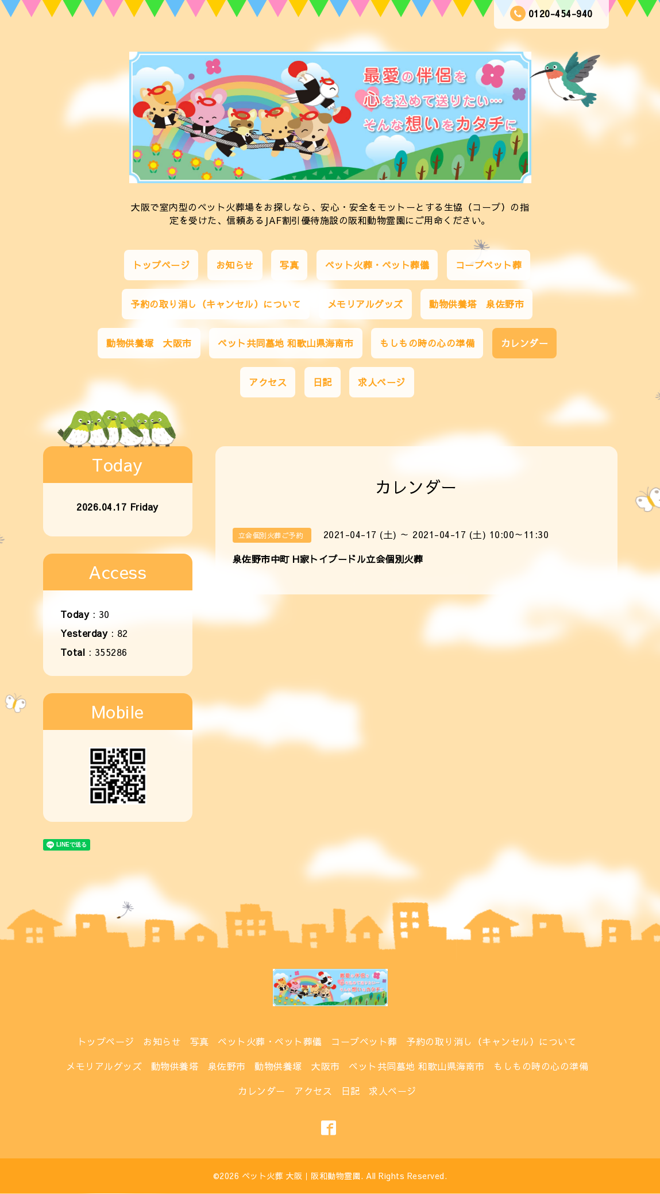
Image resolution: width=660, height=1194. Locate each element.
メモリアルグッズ (365, 303)
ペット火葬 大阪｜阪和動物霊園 (301, 1175)
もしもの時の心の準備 (427, 343)
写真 (289, 264)
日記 (322, 382)
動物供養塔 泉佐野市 (476, 303)
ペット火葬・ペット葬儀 (377, 264)
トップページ (161, 264)
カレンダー (525, 343)
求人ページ (382, 382)
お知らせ (235, 264)
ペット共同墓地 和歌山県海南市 (286, 343)
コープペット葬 (489, 264)
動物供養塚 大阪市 (149, 343)
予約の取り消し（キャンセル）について (215, 303)
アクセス (268, 382)
